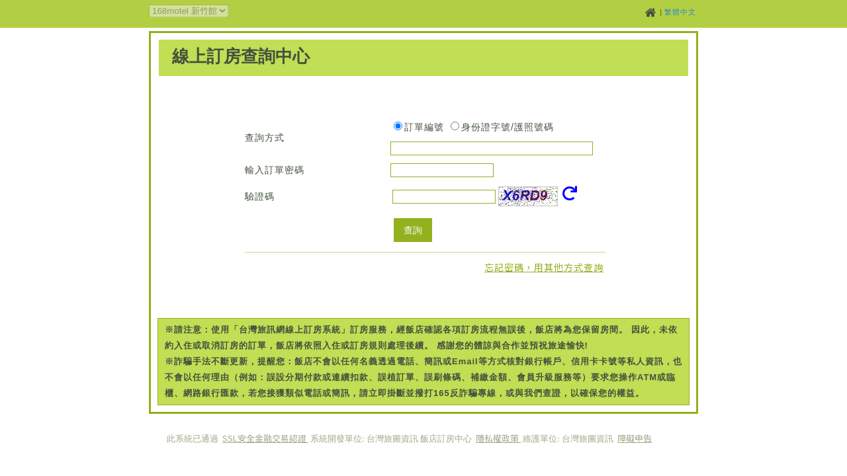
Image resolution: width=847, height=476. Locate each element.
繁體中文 (680, 12)
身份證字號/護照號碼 (507, 127)
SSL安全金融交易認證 (265, 438)
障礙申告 (634, 438)
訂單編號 (424, 127)
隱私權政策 (498, 438)
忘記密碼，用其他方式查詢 (543, 267)
